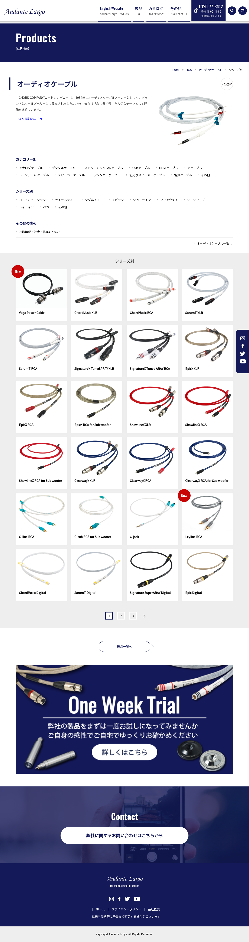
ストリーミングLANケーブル (104, 167)
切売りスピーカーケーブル (147, 175)
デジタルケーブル (63, 167)
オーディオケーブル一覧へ (214, 243)
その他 (205, 175)
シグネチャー (94, 199)
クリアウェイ (169, 199)
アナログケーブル (31, 167)
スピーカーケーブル (71, 175)
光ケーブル (194, 167)
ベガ (46, 207)
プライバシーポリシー (126, 909)
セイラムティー (65, 199)
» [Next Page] (144, 616)
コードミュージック (32, 199)
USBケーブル (141, 167)
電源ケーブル (183, 175)
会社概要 (154, 909)
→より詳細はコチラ (29, 119)
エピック (118, 199)
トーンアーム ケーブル (34, 175)
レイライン (26, 207)
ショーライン (142, 199)
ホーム (100, 909)
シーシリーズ (196, 199)
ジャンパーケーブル (107, 175)
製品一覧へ (124, 646)
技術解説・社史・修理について (40, 231)
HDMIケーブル (168, 167)
